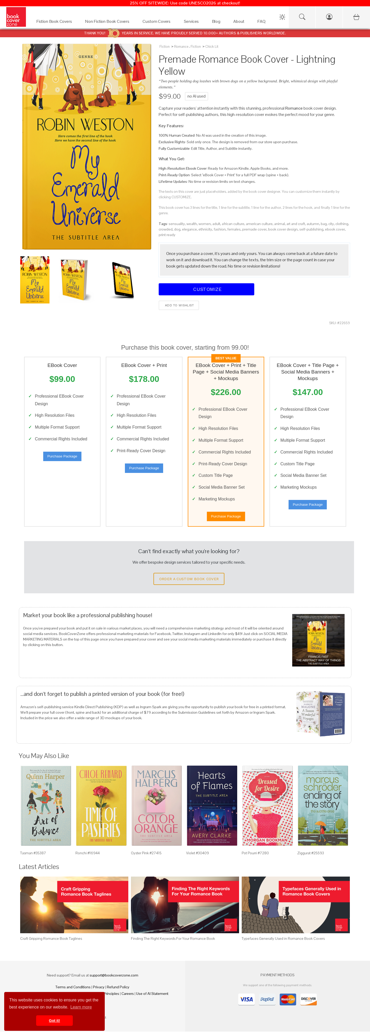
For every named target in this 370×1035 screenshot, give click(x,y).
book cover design (283, 229)
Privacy (98, 990)
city (331, 223)
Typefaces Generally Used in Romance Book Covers (283, 942)
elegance (189, 229)
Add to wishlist (179, 305)
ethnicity (205, 229)
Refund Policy (118, 990)
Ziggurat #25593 (310, 856)
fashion (220, 229)
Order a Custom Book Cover (189, 582)
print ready (167, 234)
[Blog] (217, 22)
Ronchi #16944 (87, 856)
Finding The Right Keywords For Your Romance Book (173, 942)
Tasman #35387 (33, 856)
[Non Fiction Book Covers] (108, 22)
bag (324, 223)
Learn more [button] (81, 1007)
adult (216, 223)
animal (279, 223)
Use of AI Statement (152, 997)
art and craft (295, 223)
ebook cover (335, 229)
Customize (206, 289)
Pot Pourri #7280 (255, 856)
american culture (259, 223)
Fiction (164, 46)
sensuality (177, 223)
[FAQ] (262, 22)
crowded (166, 229)
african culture (233, 223)
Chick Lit (211, 46)
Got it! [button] (54, 1020)
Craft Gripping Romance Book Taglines (51, 942)
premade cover (254, 229)
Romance (181, 46)
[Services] (193, 22)
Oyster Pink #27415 (146, 856)
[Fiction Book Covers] (55, 22)
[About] (240, 22)
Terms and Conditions (73, 990)
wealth (191, 223)
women (204, 223)
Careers (128, 997)
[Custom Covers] (157, 22)
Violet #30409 (197, 856)
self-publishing (311, 229)
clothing (341, 223)
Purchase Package (62, 458)
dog (177, 229)
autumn (313, 223)
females (234, 229)
